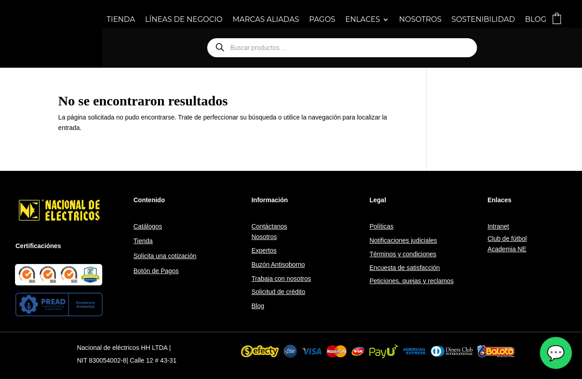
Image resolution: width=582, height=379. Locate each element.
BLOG (535, 20)
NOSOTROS (420, 20)
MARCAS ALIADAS (266, 20)
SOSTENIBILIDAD (483, 20)
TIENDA (121, 20)
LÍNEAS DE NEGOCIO (184, 20)
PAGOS (322, 20)
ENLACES (362, 20)
